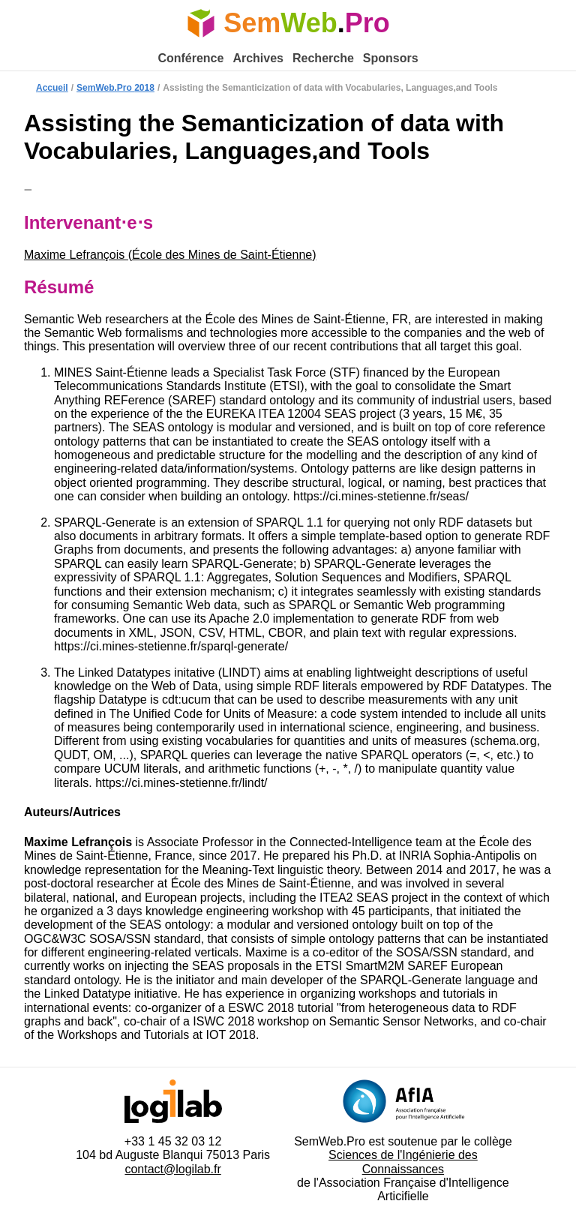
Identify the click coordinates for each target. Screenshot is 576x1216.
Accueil (52, 88)
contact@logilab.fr (172, 1169)
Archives (258, 58)
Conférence (191, 58)
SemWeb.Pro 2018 (115, 88)
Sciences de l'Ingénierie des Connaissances (403, 1161)
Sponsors (390, 58)
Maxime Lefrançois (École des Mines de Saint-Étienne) (170, 254)
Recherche (323, 58)
